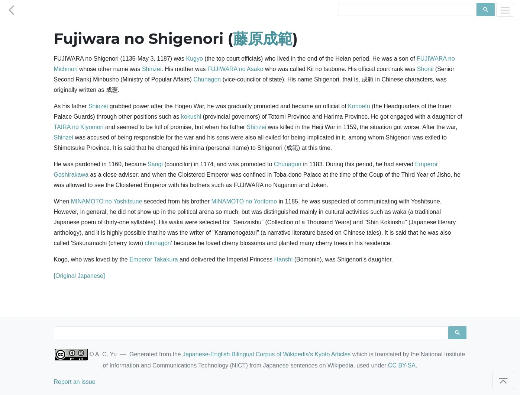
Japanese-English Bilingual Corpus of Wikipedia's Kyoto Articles (267, 354)
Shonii (425, 69)
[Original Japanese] (79, 276)
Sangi (155, 164)
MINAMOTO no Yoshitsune (106, 201)
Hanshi (283, 259)
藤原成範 (263, 38)
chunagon (158, 243)
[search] (406, 9)
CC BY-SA (402, 365)
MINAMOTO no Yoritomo (244, 201)
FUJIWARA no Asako (235, 69)
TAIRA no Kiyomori (79, 127)
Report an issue (75, 382)
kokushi (191, 116)
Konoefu (359, 106)
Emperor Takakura (153, 259)
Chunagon (207, 79)
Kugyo (194, 58)
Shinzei (151, 69)
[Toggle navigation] (505, 10)
